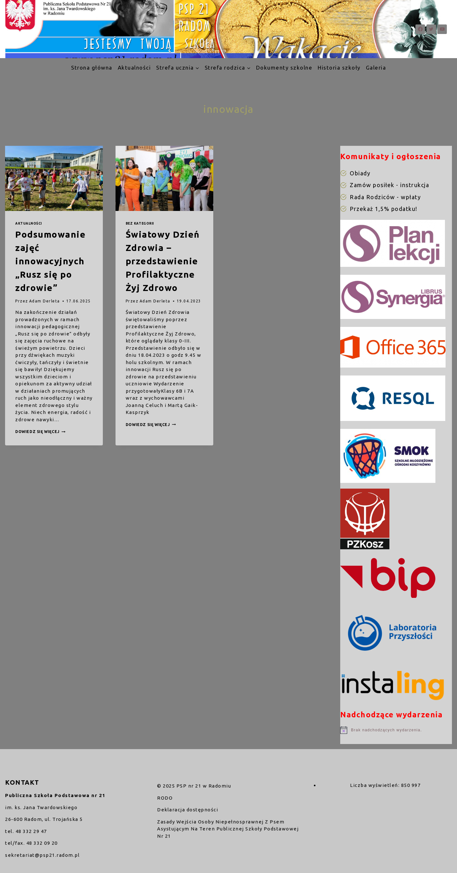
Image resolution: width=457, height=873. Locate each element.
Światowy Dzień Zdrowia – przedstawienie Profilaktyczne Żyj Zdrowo (163, 261)
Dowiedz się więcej (40, 432)
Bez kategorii (140, 223)
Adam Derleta (44, 301)
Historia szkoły (339, 67)
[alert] (396, 730)
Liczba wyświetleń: (375, 785)
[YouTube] (442, 29)
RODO (165, 798)
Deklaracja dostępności (187, 809)
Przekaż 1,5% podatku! (383, 209)
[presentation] (54, 178)
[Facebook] (420, 29)
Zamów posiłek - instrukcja (389, 185)
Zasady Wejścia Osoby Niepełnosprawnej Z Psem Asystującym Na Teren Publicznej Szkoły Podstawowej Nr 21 (228, 829)
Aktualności (134, 67)
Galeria (376, 67)
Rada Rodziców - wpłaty (385, 197)
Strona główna (91, 67)
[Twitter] (431, 29)
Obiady (360, 173)
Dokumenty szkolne (284, 67)
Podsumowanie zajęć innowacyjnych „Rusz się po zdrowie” (50, 261)
